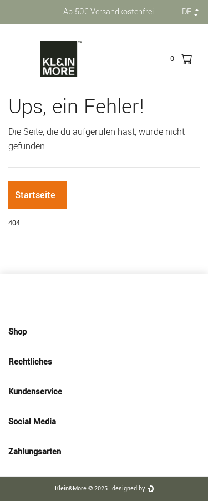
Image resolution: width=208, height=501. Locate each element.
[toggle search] (157, 59)
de (186, 12)
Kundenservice (104, 392)
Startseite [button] (35, 195)
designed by (128, 488)
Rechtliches (104, 362)
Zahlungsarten (104, 452)
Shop (104, 332)
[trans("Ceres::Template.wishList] (172, 59)
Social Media (104, 422)
